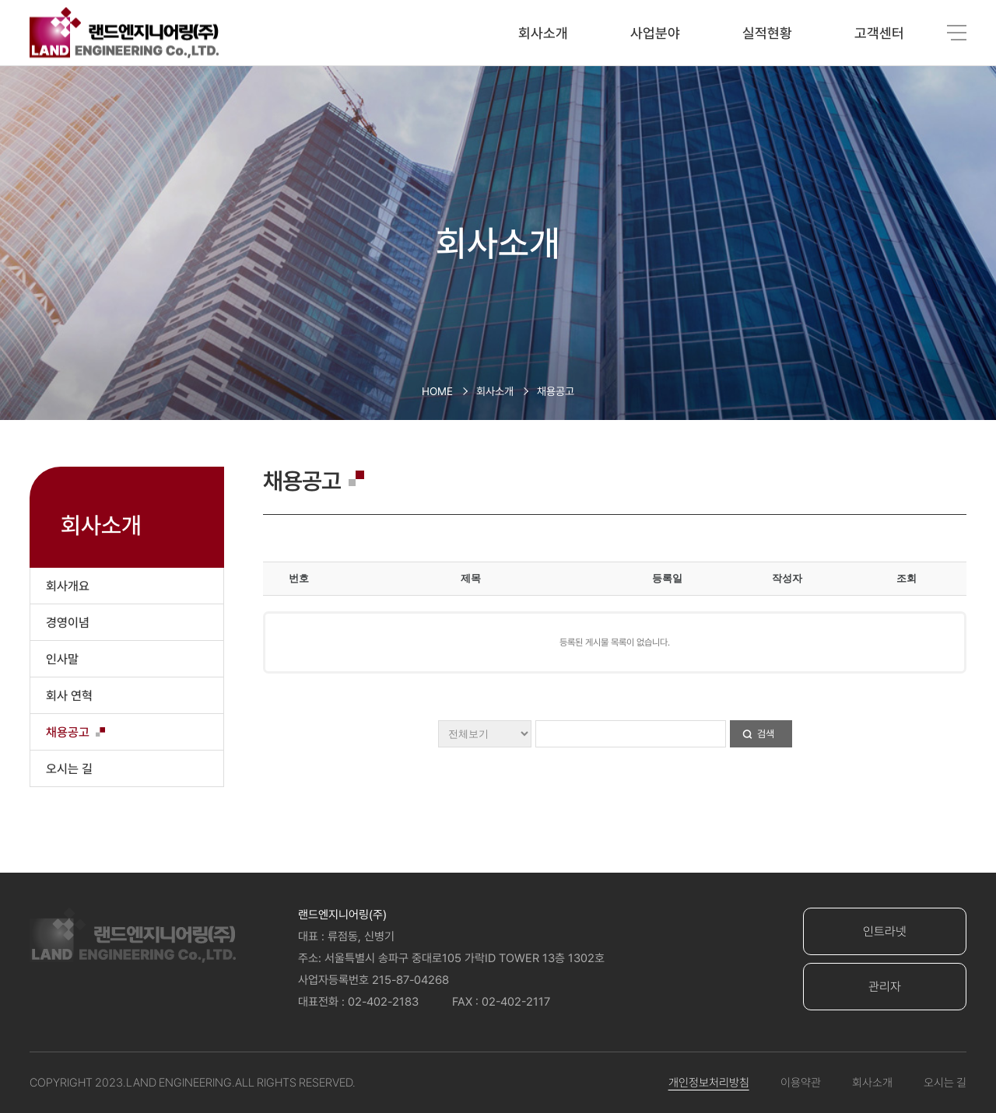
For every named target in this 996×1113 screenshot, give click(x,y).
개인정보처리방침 (708, 1083)
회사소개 (543, 33)
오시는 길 (945, 1083)
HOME (437, 391)
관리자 (884, 986)
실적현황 (767, 33)
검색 (765, 734)
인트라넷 (885, 931)
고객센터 (879, 33)
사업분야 (655, 33)
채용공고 (555, 391)
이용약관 (800, 1083)
